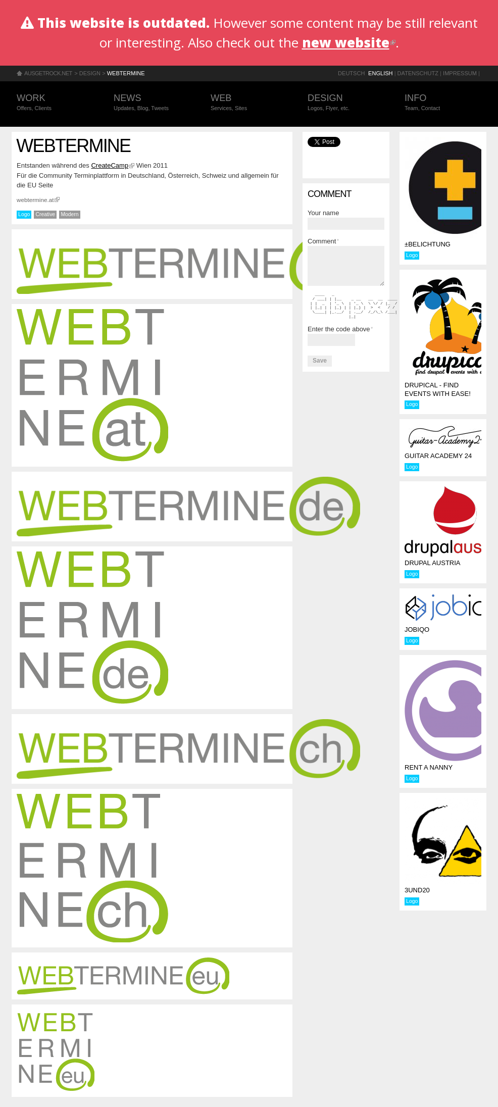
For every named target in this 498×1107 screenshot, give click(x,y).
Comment (323, 241)
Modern (69, 214)
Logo (24, 214)
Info (443, 103)
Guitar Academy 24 (438, 456)
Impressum (460, 73)
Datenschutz (417, 73)
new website (348, 42)
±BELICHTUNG (428, 244)
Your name (323, 213)
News (152, 103)
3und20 (417, 890)
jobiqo (417, 629)
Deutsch (351, 73)
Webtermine (126, 73)
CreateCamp (112, 165)
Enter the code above (340, 329)
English (380, 73)
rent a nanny (429, 767)
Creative (45, 214)
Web (249, 103)
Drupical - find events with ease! (438, 389)
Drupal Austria (433, 563)
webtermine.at (38, 199)
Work (55, 103)
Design (90, 73)
